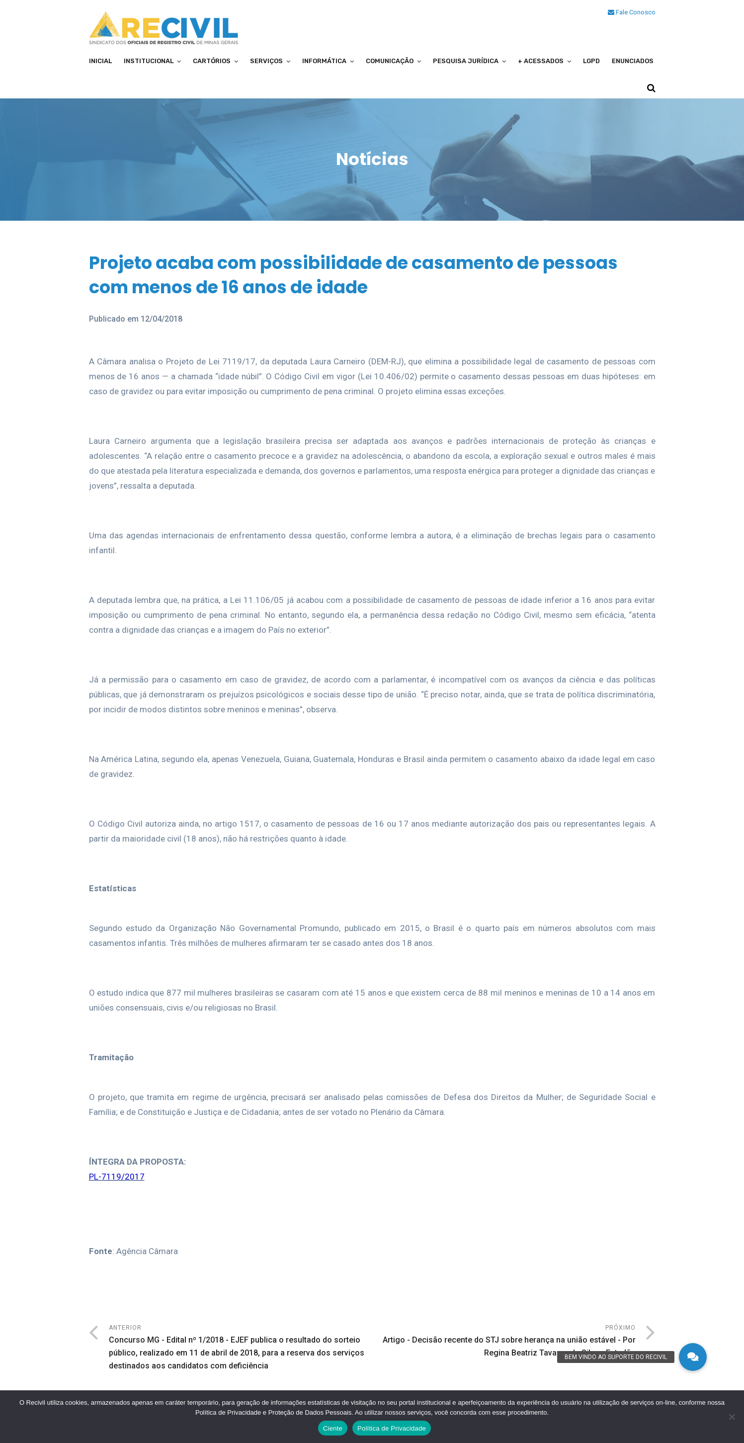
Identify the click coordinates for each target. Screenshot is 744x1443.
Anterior (240, 1348)
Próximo (504, 1341)
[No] (732, 1417)
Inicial (100, 61)
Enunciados (633, 61)
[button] (693, 1357)
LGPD (591, 61)
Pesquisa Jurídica (465, 61)
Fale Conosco (632, 12)
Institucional (148, 61)
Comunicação (389, 61)
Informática (324, 61)
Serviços (266, 61)
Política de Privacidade (391, 1428)
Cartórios (212, 61)
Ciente (332, 1428)
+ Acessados (541, 61)
